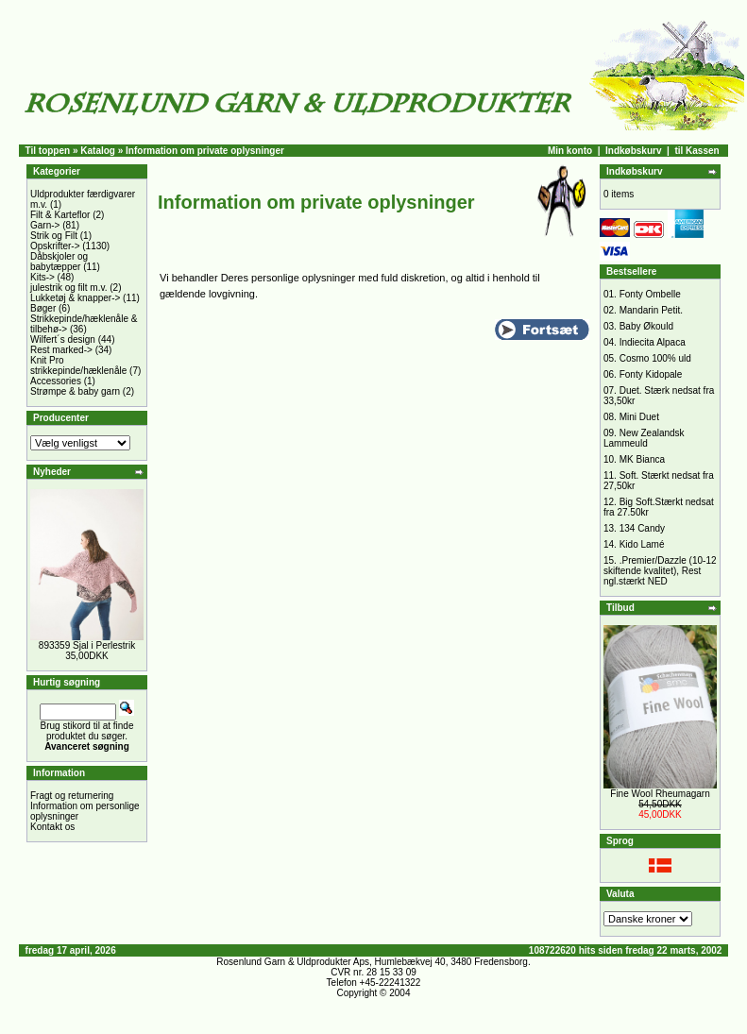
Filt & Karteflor (60, 215)
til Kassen (696, 150)
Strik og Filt (53, 235)
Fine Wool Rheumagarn (659, 793)
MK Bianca (642, 459)
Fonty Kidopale (651, 374)
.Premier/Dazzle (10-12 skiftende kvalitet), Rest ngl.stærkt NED (660, 570)
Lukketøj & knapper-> (75, 298)
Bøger (43, 308)
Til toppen (48, 150)
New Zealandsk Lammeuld (644, 438)
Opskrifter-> (55, 246)
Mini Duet (639, 417)
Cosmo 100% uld (655, 358)
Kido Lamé (642, 544)
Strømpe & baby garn (75, 391)
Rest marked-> (61, 350)
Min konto (570, 150)
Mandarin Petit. (651, 310)
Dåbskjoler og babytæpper (59, 261)
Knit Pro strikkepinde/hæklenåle (78, 365)
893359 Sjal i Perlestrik (87, 645)
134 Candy (642, 528)
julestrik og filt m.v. (69, 287)
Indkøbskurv (633, 150)
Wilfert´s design (62, 339)
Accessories (55, 381)
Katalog (97, 150)
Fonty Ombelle (650, 294)
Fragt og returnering (71, 795)
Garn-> (44, 225)
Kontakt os (52, 827)
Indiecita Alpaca (653, 342)
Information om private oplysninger (205, 150)
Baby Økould (646, 326)
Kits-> (42, 277)
